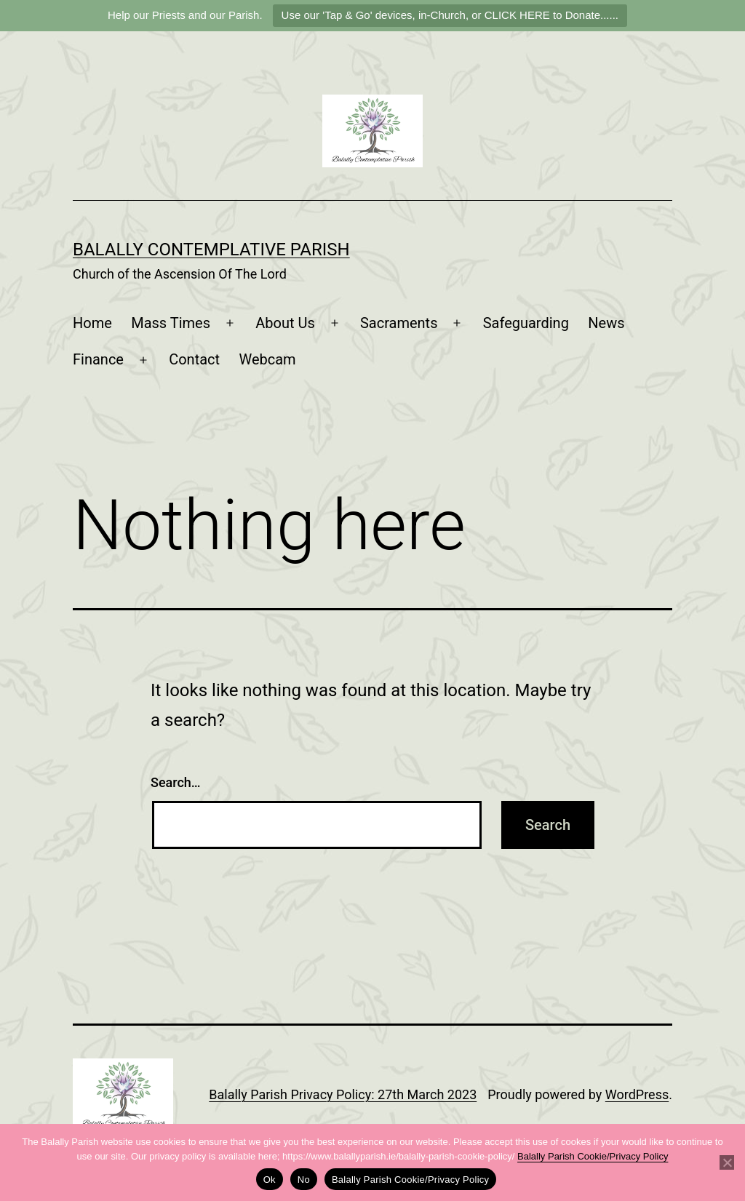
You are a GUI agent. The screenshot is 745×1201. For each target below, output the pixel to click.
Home (92, 323)
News (606, 323)
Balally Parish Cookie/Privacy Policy (592, 1156)
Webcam (267, 359)
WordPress (637, 1094)
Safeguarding (526, 323)
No (304, 1179)
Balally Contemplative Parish (211, 249)
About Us (285, 323)
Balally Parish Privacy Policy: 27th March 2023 (343, 1094)
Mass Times (170, 323)
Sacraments (399, 323)
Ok (269, 1179)
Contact (194, 359)
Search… (176, 782)
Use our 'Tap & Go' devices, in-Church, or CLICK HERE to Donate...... (450, 15)
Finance (98, 359)
